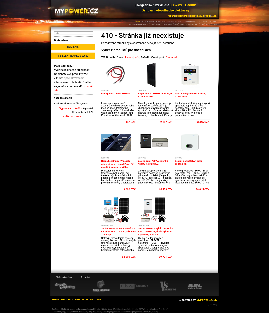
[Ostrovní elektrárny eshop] (101, 286)
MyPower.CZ (204, 300)
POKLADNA (76, 117)
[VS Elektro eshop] (168, 286)
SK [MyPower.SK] (215, 300)
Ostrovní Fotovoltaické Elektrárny (165, 10)
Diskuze (177, 5)
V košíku (77, 108)
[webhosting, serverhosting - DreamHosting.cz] (65, 286)
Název (129, 57)
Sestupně (171, 57)
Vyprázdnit (65, 108)
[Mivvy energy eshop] (134, 286)
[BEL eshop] (194, 286)
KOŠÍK (66, 117)
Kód (137, 57)
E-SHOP (190, 5)
